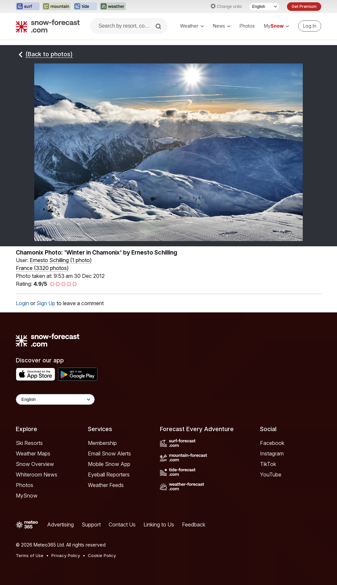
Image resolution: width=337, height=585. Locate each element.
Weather (192, 26)
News (221, 26)
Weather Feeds (106, 485)
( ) (61, 260)
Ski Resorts (29, 443)
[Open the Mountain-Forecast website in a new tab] (56, 6)
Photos (247, 26)
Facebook (272, 443)
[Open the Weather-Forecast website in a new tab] (113, 6)
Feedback (193, 524)
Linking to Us (158, 524)
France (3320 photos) (42, 268)
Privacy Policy (65, 555)
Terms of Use (29, 555)
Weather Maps (33, 453)
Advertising (60, 524)
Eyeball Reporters (109, 474)
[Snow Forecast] (48, 26)
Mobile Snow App (109, 464)
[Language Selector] (264, 6)
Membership (102, 443)
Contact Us (122, 524)
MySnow (27, 495)
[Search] (159, 26)
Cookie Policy (102, 555)
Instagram (272, 453)
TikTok (268, 464)
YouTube (270, 474)
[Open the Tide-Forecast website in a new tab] (85, 6)
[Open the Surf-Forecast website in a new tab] (27, 6)
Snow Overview (35, 464)
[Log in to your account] (309, 26)
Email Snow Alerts (109, 453)
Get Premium (304, 6)
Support (91, 524)
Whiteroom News (36, 474)
